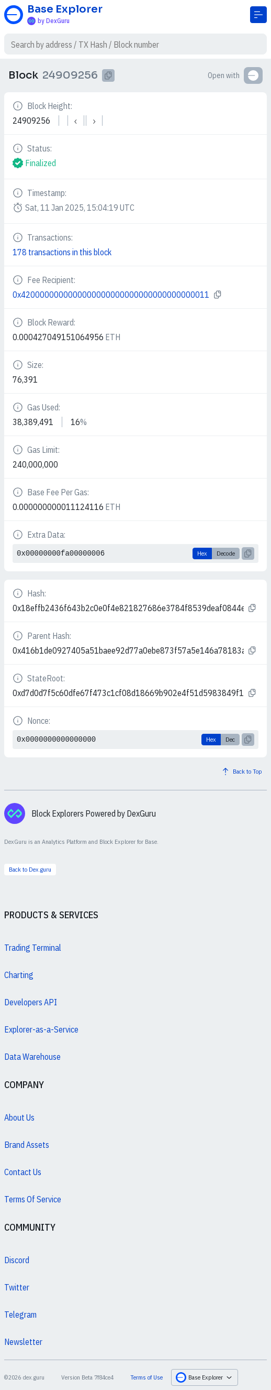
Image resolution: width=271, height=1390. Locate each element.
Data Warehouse (32, 1056)
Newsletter (23, 1342)
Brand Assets (26, 1144)
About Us (19, 1117)
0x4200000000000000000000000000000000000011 (111, 294)
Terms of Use (146, 1377)
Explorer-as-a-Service (41, 1029)
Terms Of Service (32, 1199)
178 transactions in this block (62, 252)
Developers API (30, 1002)
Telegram (20, 1314)
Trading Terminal (32, 947)
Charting (18, 975)
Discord (16, 1260)
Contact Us (22, 1172)
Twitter (16, 1287)
